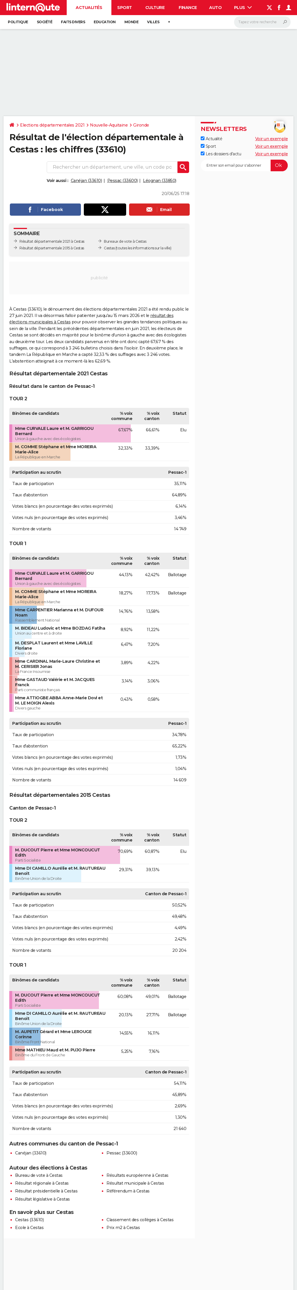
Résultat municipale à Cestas (135, 1183)
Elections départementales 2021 (52, 125)
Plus (243, 7)
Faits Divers (73, 22)
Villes (153, 22)
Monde (131, 22)
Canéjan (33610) (86, 180)
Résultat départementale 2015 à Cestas (51, 248)
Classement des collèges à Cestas (139, 1219)
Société (44, 22)
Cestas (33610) (29, 1219)
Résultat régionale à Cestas (42, 1183)
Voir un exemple (271, 138)
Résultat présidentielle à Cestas (46, 1191)
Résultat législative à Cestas (42, 1199)
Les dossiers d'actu (221, 153)
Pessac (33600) (122, 180)
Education (105, 22)
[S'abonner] (244, 165)
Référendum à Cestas (128, 1191)
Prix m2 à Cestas (123, 1227)
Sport (124, 7)
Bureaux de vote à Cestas (125, 241)
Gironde (141, 125)
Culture (155, 7)
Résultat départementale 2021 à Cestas (51, 241)
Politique (18, 22)
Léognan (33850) (159, 180)
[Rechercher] (262, 22)
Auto (215, 7)
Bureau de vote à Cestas (39, 1175)
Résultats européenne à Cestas (137, 1175)
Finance (188, 7)
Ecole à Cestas (29, 1227)
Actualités (89, 7)
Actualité (211, 138)
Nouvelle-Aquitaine (109, 125)
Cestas (109, 248)
